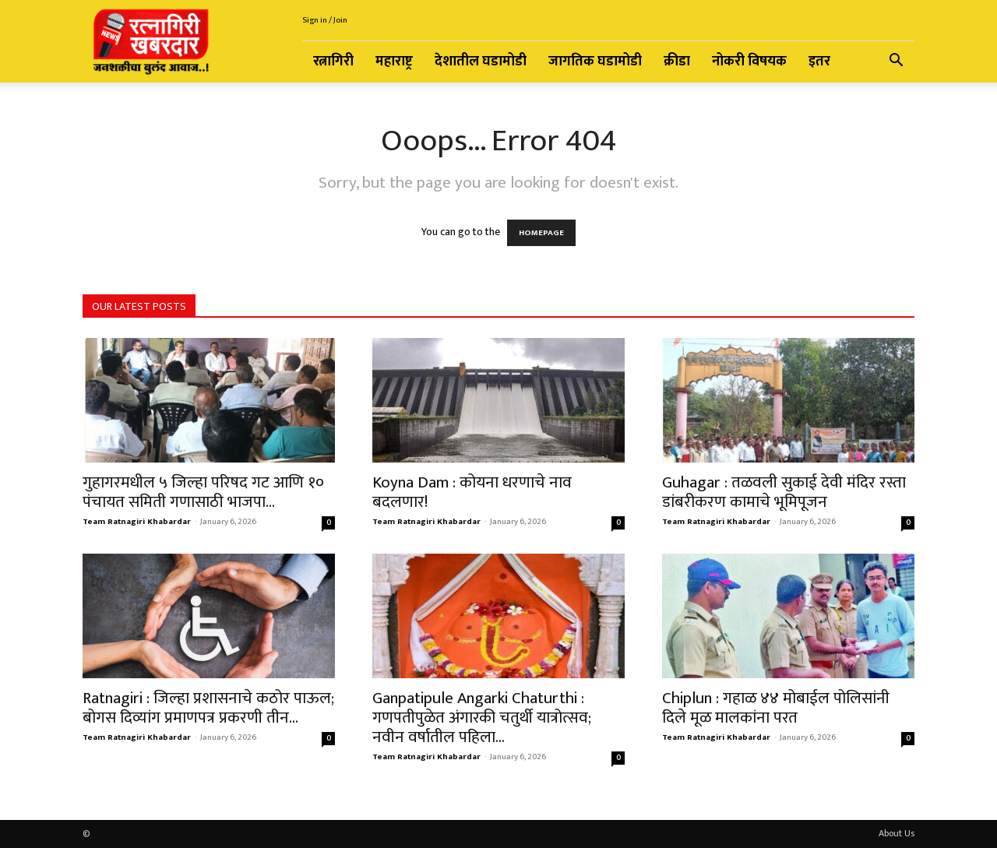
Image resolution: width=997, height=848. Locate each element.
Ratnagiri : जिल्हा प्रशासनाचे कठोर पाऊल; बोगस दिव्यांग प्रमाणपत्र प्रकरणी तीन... (208, 707)
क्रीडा (677, 61)
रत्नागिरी (333, 61)
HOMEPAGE (541, 233)
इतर (819, 61)
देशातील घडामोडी (481, 61)
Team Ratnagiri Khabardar (137, 522)
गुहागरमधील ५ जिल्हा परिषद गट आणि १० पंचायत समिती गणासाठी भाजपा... (203, 492)
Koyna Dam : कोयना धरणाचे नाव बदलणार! (472, 492)
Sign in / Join (324, 20)
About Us (896, 833)
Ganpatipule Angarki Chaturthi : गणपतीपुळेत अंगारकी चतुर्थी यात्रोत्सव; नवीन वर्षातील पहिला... (481, 717)
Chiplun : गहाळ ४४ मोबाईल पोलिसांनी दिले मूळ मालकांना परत (776, 707)
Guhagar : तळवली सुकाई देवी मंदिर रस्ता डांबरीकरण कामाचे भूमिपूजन (784, 492)
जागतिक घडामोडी (595, 61)
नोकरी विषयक (749, 61)
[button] (895, 63)
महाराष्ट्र (394, 61)
